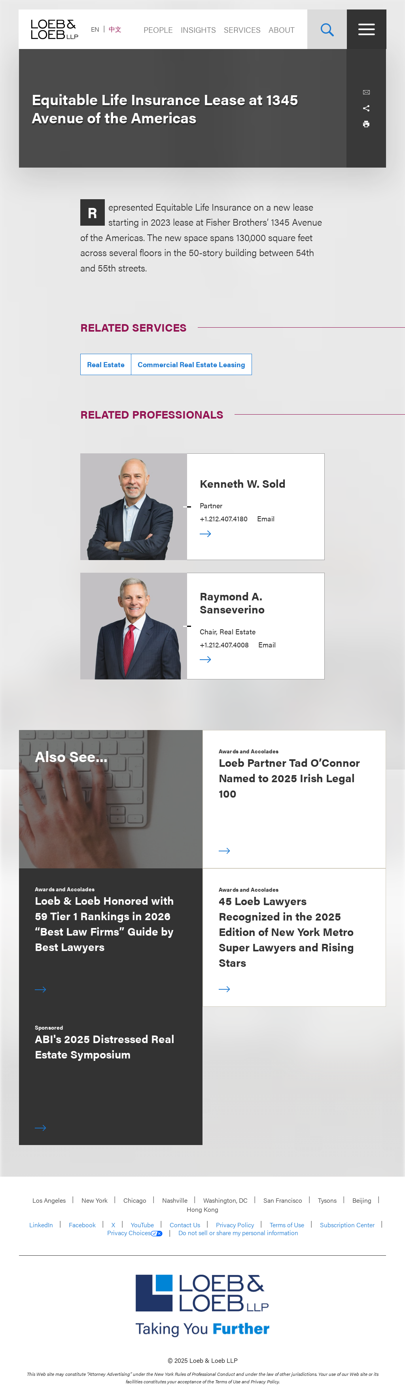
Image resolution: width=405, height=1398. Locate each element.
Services (241, 29)
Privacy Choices (135, 1232)
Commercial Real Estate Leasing (191, 364)
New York (94, 1200)
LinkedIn (41, 1224)
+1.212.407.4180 (224, 518)
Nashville (174, 1200)
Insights (198, 29)
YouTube (142, 1224)
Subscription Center (347, 1224)
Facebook (82, 1224)
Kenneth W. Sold (243, 483)
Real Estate (106, 364)
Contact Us (185, 1224)
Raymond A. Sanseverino (232, 602)
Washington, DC (225, 1200)
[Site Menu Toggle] (366, 29)
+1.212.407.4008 (224, 644)
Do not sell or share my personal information (238, 1232)
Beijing (361, 1200)
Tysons (327, 1200)
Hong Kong (202, 1209)
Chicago (134, 1200)
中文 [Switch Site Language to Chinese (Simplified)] (115, 29)
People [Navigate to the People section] (157, 29)
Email (265, 518)
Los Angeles (49, 1200)
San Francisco (282, 1200)
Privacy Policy (235, 1224)
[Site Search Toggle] (326, 29)
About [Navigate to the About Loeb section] (281, 29)
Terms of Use (287, 1224)
